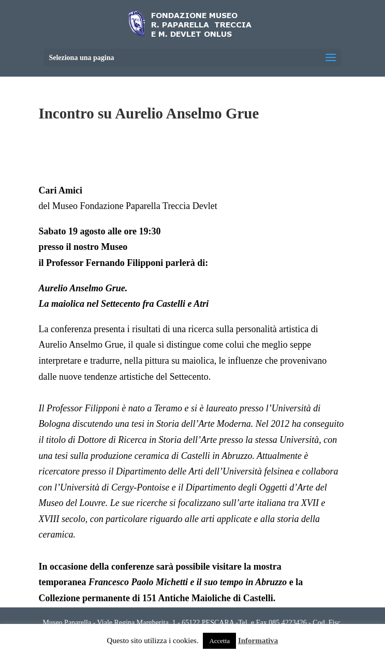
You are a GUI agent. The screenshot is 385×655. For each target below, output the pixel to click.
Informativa (258, 640)
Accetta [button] (219, 641)
